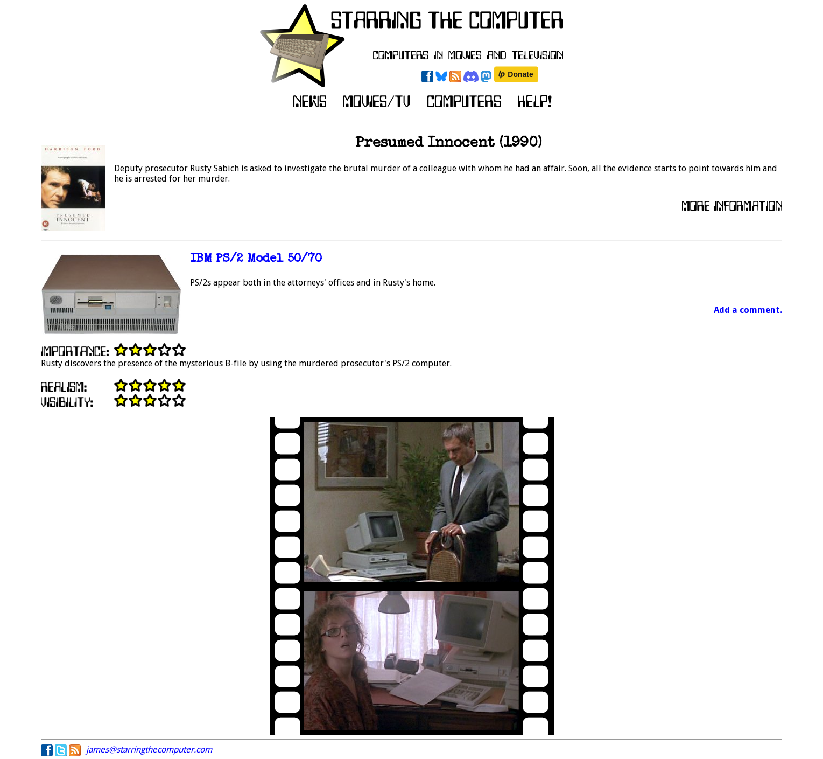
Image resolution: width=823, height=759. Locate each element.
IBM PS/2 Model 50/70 (256, 259)
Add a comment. (748, 310)
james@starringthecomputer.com (149, 749)
